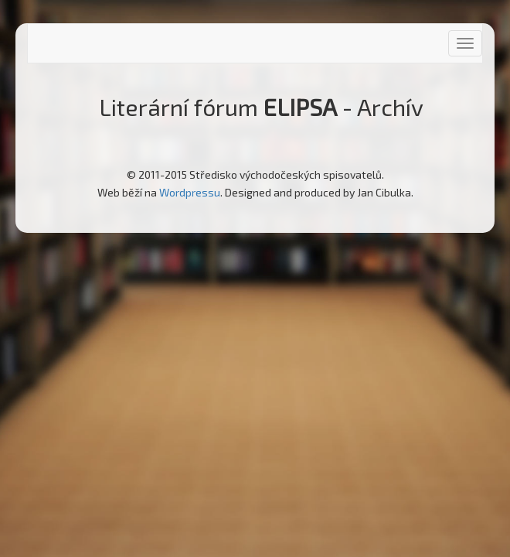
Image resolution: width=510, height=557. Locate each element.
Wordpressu (189, 192)
